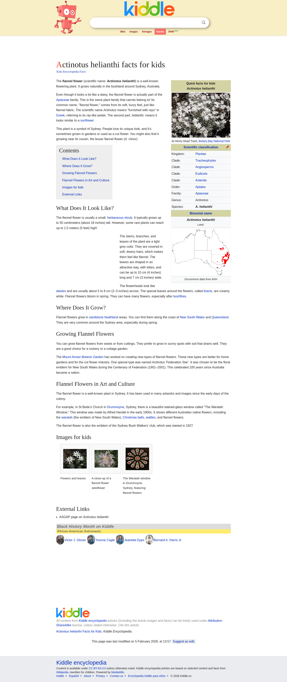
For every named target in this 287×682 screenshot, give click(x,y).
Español (74, 676)
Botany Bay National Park (214, 141)
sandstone (96, 317)
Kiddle (60, 676)
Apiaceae (202, 193)
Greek (60, 115)
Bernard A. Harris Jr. (168, 540)
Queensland (220, 317)
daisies (61, 291)
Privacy (100, 676)
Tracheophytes (205, 160)
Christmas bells (133, 417)
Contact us (116, 676)
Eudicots (201, 173)
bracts (208, 291)
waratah (67, 417)
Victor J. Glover (75, 540)
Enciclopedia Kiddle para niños (147, 676)
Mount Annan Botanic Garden (82, 357)
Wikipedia (62, 672)
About (87, 676)
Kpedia (160, 31)
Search (203, 22)
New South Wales (192, 317)
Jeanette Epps (134, 540)
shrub (128, 217)
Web (122, 31)
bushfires (179, 296)
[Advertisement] (143, 47)
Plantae (200, 154)
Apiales (200, 187)
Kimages (147, 31)
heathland (111, 317)
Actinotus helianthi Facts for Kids (79, 631)
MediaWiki (117, 672)
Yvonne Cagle (105, 540)
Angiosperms (204, 167)
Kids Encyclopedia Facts (71, 71)
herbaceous (115, 217)
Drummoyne (115, 407)
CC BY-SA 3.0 (97, 668)
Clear (195, 22)
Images (134, 31)
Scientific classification (201, 147)
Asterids (201, 180)
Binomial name (201, 213)
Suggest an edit (183, 641)
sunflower (87, 120)
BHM (173, 31)
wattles (151, 417)
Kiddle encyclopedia (93, 620)
